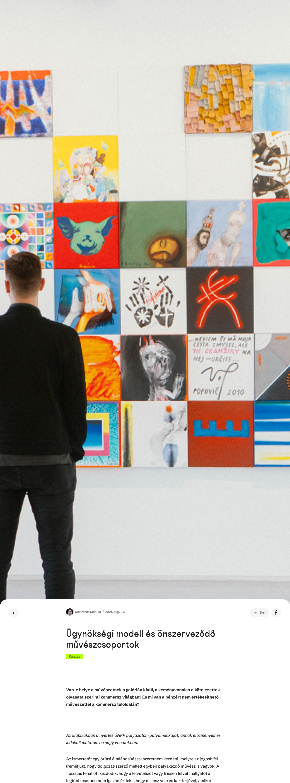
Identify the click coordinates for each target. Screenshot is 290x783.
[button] (259, 612)
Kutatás (74, 656)
